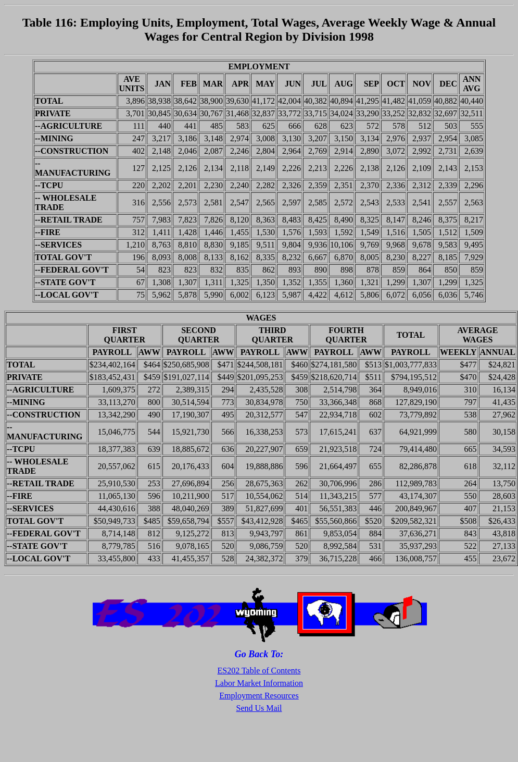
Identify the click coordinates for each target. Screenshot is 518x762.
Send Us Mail (259, 708)
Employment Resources (258, 695)
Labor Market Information (259, 683)
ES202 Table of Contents (259, 670)
